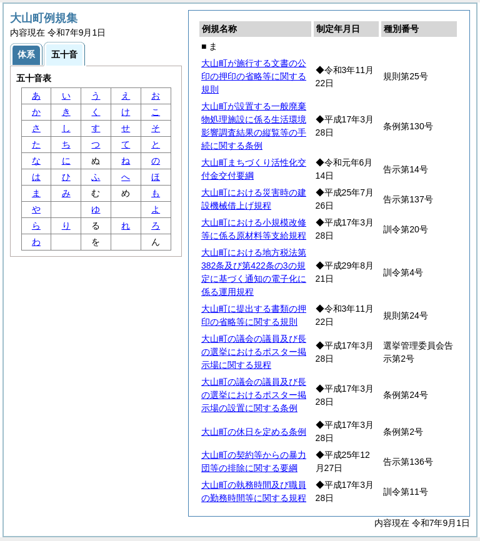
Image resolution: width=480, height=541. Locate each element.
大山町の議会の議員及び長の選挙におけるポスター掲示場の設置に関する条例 (253, 395)
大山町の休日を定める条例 (253, 432)
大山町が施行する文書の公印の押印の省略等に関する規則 (253, 76)
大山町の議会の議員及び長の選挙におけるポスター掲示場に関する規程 (253, 352)
